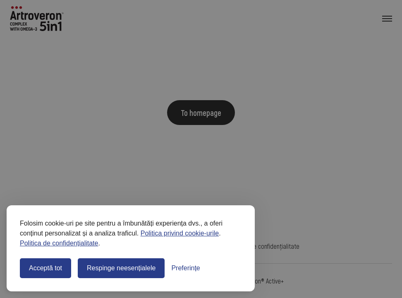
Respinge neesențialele (121, 268)
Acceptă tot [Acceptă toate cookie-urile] (45, 268)
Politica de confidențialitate (59, 243)
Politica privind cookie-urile (180, 233)
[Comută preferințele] (185, 268)
